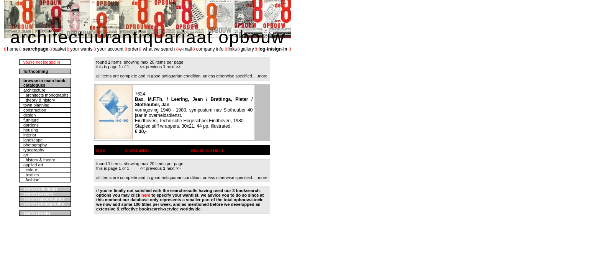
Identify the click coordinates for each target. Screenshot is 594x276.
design (29, 115)
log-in (101, 150)
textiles (31, 174)
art (25, 155)
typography (33, 150)
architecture (34, 90)
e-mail (185, 49)
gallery (247, 49)
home (12, 49)
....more (260, 76)
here (145, 195)
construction (34, 110)
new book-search (207, 150)
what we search (159, 49)
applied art (33, 165)
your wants (81, 49)
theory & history (39, 100)
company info (209, 49)
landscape (33, 140)
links (232, 49)
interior (29, 135)
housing (30, 130)
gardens (31, 125)
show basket (137, 150)
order (133, 49)
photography (35, 145)
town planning (36, 105)
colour (30, 170)
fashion (31, 179)
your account (110, 49)
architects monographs (45, 95)
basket (59, 49)
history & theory (39, 160)
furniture (31, 120)
